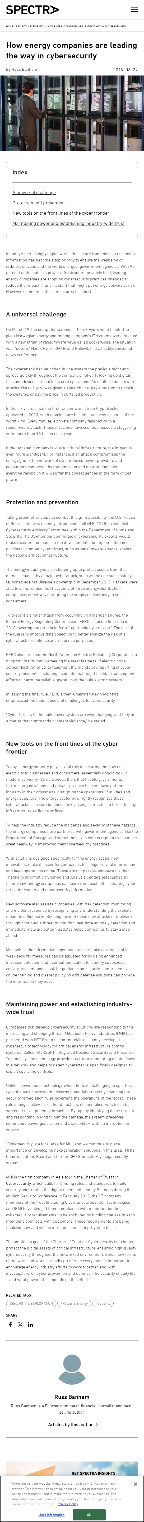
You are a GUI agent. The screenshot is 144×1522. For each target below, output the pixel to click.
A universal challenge (34, 192)
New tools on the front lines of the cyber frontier (60, 213)
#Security (103, 1303)
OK (89, 1515)
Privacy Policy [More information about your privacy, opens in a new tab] (68, 1504)
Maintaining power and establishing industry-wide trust (68, 223)
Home (9, 26)
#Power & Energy (74, 1303)
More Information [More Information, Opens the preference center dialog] (51, 1515)
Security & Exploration (30, 26)
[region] (72, 1499)
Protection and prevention (38, 202)
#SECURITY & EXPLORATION (31, 1303)
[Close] (135, 1484)
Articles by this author (71, 1424)
